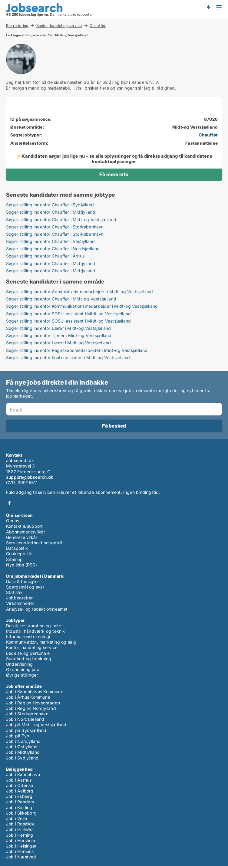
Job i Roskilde (20, 823)
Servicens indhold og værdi (34, 542)
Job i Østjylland (22, 746)
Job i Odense (19, 785)
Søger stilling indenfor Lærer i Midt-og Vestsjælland (58, 328)
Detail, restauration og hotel (34, 625)
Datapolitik (17, 548)
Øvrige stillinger (22, 674)
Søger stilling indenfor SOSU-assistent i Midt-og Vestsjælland (68, 313)
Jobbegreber (19, 597)
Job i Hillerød (19, 829)
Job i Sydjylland (22, 757)
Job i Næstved (21, 856)
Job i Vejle (16, 818)
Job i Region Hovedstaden (33, 702)
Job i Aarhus (18, 779)
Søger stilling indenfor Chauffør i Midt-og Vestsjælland (61, 219)
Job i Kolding (19, 807)
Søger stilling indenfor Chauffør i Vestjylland (50, 241)
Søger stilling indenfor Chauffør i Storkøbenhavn (55, 226)
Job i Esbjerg (19, 796)
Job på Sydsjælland (26, 730)
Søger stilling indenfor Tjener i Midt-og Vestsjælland (59, 335)
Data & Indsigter (22, 581)
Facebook (9, 503)
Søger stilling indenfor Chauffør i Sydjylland (50, 204)
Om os (12, 520)
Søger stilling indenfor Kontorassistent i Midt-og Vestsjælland (68, 357)
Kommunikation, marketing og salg (41, 642)
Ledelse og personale (28, 653)
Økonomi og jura (22, 669)
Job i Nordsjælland (25, 719)
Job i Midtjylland (23, 752)
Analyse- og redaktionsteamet (37, 609)
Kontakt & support (24, 526)
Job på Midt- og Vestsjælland (36, 724)
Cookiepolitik (19, 553)
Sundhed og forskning (28, 658)
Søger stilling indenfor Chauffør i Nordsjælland (53, 248)
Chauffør (98, 26)
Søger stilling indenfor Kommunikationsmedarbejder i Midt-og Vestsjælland (82, 306)
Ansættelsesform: (29, 143)
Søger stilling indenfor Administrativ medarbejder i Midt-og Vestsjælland (79, 291)
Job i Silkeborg (21, 812)
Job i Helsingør (21, 845)
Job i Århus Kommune (28, 697)
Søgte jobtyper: (26, 134)
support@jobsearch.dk (29, 477)
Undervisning (19, 664)
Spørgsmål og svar (25, 586)
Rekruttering (17, 25)
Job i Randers (20, 801)
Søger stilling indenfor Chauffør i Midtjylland (50, 212)
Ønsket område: (27, 127)
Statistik (14, 592)
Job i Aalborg (20, 790)
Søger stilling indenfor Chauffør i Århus (45, 255)
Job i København (23, 774)
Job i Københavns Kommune (34, 691)
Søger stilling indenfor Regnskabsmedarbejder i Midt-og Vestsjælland (76, 350)
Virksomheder (20, 603)
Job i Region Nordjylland (31, 708)
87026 (211, 119)
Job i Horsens (20, 851)
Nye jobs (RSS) (21, 564)
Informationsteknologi (28, 636)
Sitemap (14, 559)
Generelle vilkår (21, 537)
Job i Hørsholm (21, 840)
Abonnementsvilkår (25, 531)
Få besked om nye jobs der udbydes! (208, 7)
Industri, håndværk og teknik (35, 631)
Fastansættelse (201, 143)
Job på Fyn (17, 735)
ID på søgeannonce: (31, 119)
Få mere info (113, 174)
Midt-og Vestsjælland (195, 127)
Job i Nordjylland (23, 741)
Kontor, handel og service (59, 25)
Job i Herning (19, 835)
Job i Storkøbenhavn (27, 713)
